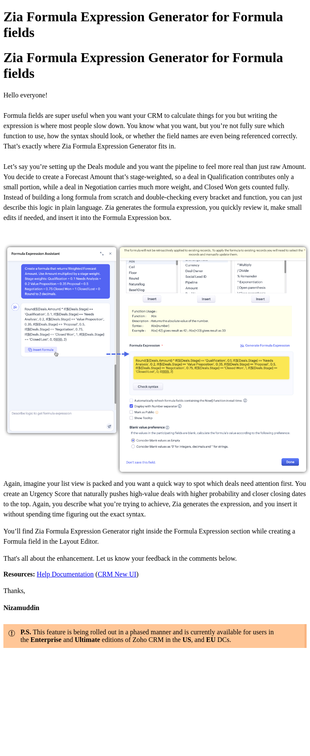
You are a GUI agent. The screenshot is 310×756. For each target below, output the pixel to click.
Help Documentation (65, 574)
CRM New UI (117, 574)
